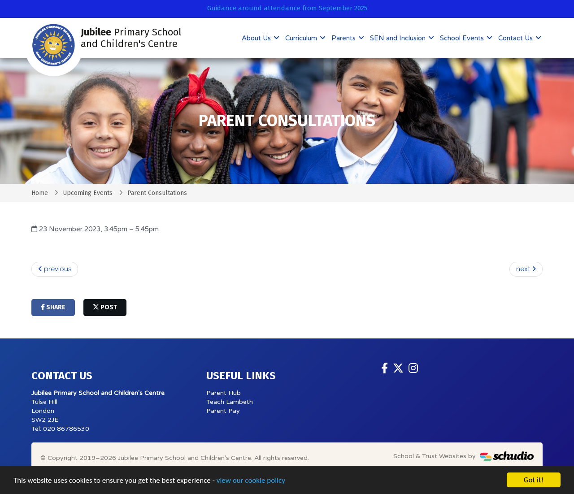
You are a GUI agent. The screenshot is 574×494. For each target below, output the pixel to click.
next (526, 269)
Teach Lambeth (229, 402)
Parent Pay (223, 411)
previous (54, 269)
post (105, 307)
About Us (257, 38)
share (53, 307)
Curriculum (302, 38)
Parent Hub (223, 393)
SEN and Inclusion (398, 38)
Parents (344, 38)
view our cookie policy (251, 480)
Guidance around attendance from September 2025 (287, 8)
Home (39, 193)
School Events (463, 38)
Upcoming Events (88, 193)
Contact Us (516, 38)
